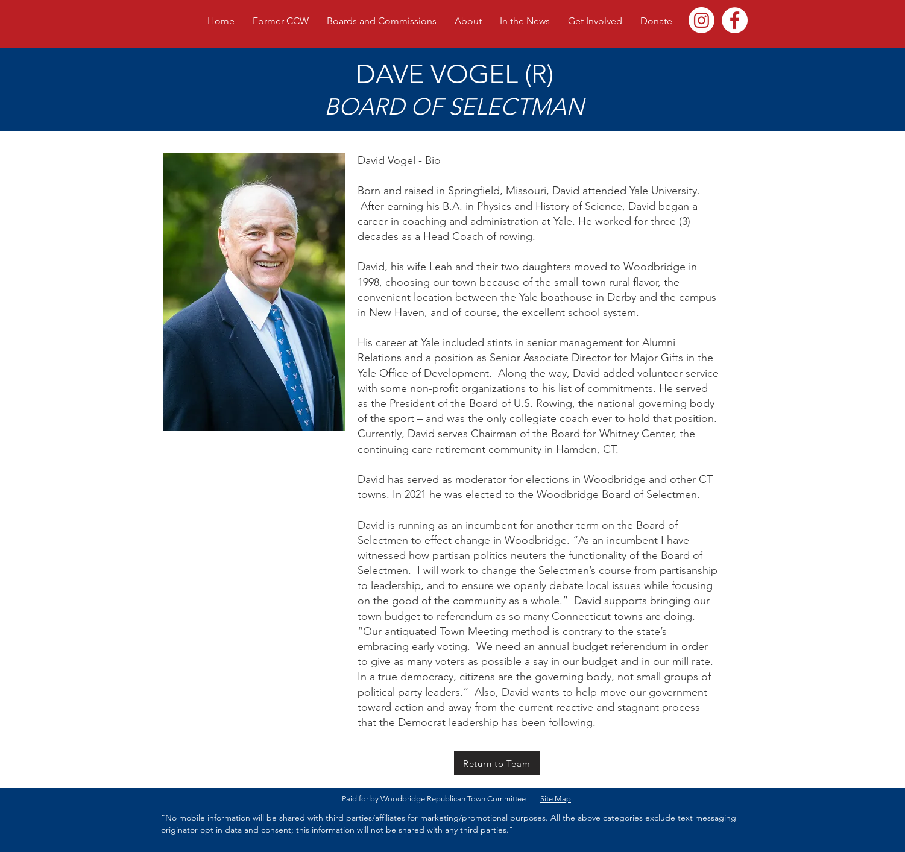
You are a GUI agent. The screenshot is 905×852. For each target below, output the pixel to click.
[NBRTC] (735, 20)
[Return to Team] (497, 763)
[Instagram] (701, 20)
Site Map (555, 798)
